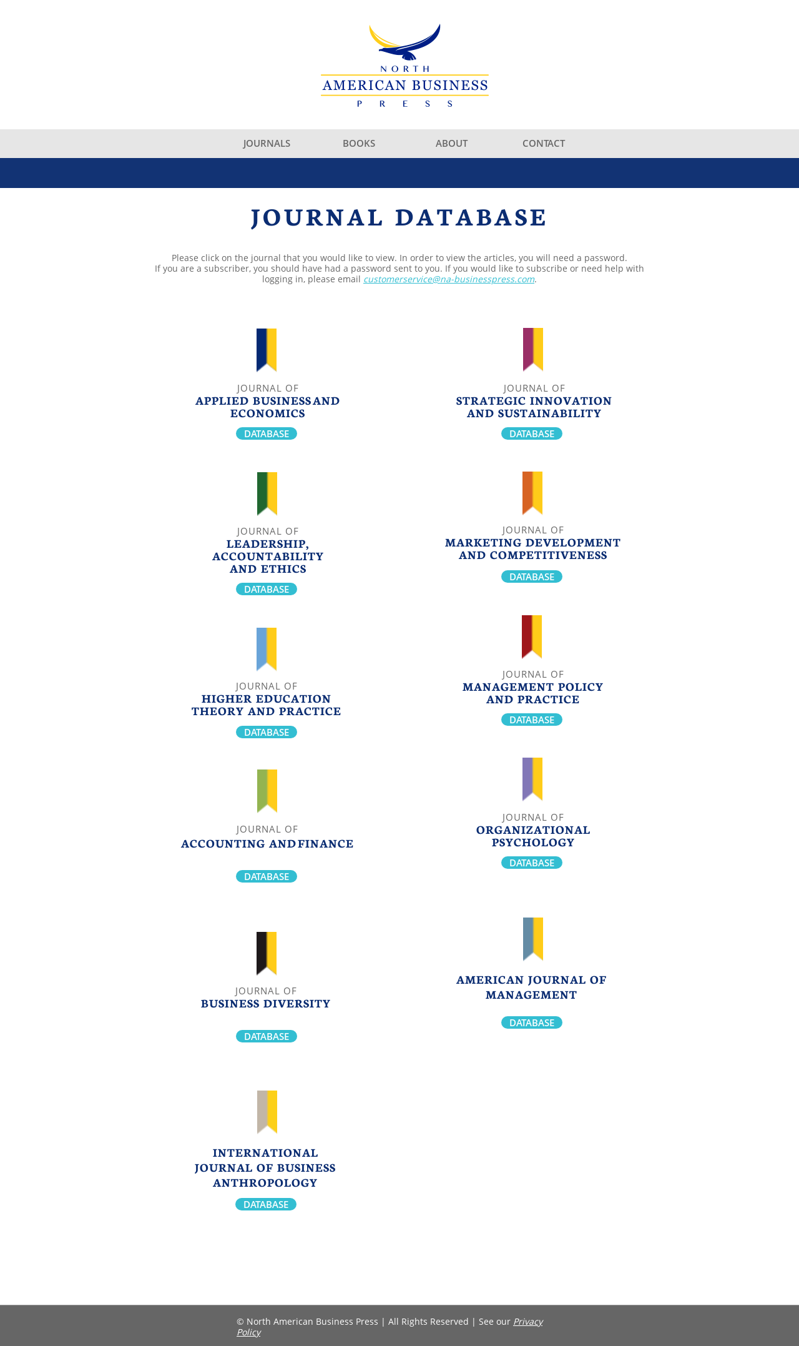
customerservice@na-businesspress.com (448, 279)
